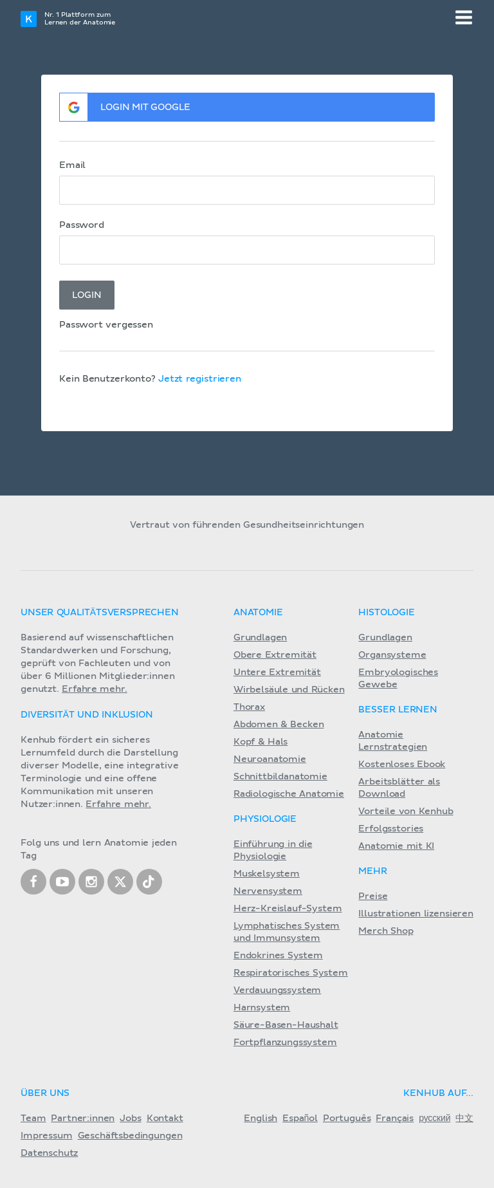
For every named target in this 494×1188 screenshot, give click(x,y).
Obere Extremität (274, 655)
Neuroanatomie (269, 759)
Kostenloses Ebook (401, 764)
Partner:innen (82, 1118)
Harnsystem (261, 1007)
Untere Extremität (277, 672)
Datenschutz (49, 1153)
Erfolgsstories (390, 828)
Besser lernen (397, 709)
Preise (372, 896)
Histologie (386, 612)
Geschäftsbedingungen (130, 1135)
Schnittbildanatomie (280, 776)
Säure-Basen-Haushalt (285, 1025)
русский (434, 1118)
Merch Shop (385, 931)
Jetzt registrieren (199, 379)
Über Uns (45, 1093)
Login (87, 295)
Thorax (249, 707)
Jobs (130, 1118)
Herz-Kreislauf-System (287, 908)
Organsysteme (392, 655)
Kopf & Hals (260, 742)
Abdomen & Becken (278, 724)
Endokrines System (278, 955)
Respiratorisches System (290, 973)
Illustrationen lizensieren (415, 913)
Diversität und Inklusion (87, 714)
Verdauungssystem (277, 990)
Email (72, 165)
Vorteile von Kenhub (405, 811)
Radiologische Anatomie (288, 794)
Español (300, 1118)
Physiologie (265, 819)
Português (347, 1118)
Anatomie (258, 612)
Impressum (47, 1135)
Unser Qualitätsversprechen (100, 612)
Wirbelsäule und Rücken (289, 689)
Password (81, 225)
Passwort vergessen (106, 324)
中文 (464, 1118)
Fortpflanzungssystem (285, 1042)
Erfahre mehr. (94, 689)
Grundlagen (260, 637)
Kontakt (165, 1118)
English (260, 1118)
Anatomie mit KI (396, 846)
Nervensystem (267, 891)
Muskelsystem (266, 873)
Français (395, 1118)
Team (33, 1118)
